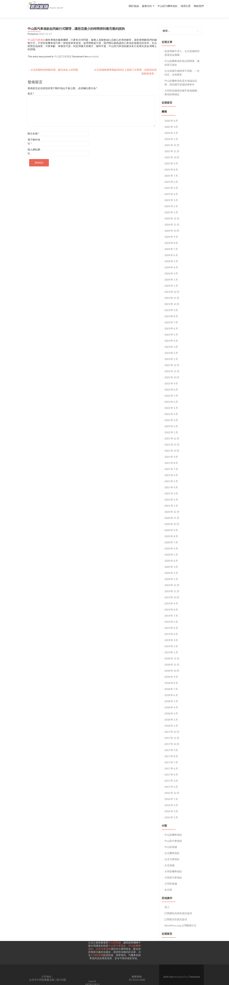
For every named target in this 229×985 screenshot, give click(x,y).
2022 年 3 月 (171, 414)
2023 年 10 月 (171, 298)
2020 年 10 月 (171, 518)
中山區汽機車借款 (167, 5)
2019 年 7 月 (171, 609)
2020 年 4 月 (171, 554)
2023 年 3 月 (171, 341)
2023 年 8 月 (171, 310)
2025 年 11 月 (171, 145)
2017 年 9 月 (171, 744)
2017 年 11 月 (171, 732)
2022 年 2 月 (171, 420)
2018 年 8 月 (171, 677)
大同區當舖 (170, 877)
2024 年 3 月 (171, 267)
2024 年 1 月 (171, 279)
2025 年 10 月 (171, 151)
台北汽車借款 (172, 853)
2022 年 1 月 (171, 426)
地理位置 (186, 5)
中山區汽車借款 (36, 34)
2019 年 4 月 (171, 628)
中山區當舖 (170, 841)
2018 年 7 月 (171, 683)
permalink (93, 50)
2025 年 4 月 (171, 188)
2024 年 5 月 (171, 255)
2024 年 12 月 (171, 212)
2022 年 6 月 (171, 396)
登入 (166, 901)
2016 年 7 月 (171, 793)
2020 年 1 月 (171, 573)
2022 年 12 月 (171, 359)
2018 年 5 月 (171, 695)
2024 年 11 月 (171, 218)
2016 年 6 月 (171, 799)
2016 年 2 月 (171, 811)
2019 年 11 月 (171, 585)
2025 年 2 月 (171, 200)
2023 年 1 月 (171, 353)
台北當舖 (169, 859)
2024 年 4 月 (171, 261)
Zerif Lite (168, 970)
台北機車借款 (172, 847)
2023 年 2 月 (171, 347)
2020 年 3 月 (171, 561)
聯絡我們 (199, 5)
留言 (31, 87)
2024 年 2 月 (171, 273)
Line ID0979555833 (92, 977)
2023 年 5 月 (171, 328)
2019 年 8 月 (171, 603)
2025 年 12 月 (171, 139)
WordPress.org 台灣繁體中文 (180, 919)
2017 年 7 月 (171, 756)
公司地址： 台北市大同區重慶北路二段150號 (47, 972)
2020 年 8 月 (171, 530)
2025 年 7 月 (171, 169)
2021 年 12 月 (171, 432)
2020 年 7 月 (171, 536)
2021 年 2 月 (171, 493)
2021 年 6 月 (171, 469)
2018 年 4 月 (171, 701)
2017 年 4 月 (171, 768)
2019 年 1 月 (171, 646)
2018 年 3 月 (171, 707)
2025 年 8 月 (171, 163)
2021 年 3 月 (171, 487)
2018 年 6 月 (171, 689)
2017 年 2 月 (171, 781)
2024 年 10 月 (171, 224)
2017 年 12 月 (171, 726)
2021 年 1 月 (171, 499)
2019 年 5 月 (171, 622)
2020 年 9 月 (171, 524)
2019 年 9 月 (171, 597)
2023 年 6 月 (171, 322)
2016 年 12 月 (171, 787)
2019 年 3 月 (171, 634)
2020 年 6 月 (171, 542)
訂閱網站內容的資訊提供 (178, 907)
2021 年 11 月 (171, 438)
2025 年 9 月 (171, 157)
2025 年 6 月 (171, 176)
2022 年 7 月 (171, 389)
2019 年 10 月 (171, 591)
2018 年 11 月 (171, 658)
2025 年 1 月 (171, 206)
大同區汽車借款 (173, 871)
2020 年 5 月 (171, 548)
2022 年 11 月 (171, 365)
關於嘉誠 (134, 5)
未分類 (168, 884)
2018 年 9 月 (171, 671)
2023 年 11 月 (171, 292)
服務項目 (147, 5)
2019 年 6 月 (171, 616)
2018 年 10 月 (171, 664)
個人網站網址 (34, 145)
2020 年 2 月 (171, 567)
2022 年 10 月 (171, 371)
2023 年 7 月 (171, 316)
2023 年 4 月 (171, 334)
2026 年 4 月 (171, 114)
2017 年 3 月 (171, 774)
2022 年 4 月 (171, 408)
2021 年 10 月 (171, 444)
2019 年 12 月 (171, 579)
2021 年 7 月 (171, 463)
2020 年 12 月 (171, 506)
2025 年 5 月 (171, 182)
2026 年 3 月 (171, 121)
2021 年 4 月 (171, 481)
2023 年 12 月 (171, 286)
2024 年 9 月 (171, 231)
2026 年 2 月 (171, 127)
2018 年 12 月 (171, 652)
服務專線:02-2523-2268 (137, 972)
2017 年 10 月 (171, 738)
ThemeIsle (194, 970)
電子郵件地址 (34, 135)
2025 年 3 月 (171, 194)
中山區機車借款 (173, 829)
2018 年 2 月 (171, 713)
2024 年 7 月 (171, 243)
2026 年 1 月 (171, 133)
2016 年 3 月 (171, 805)
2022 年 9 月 (171, 377)
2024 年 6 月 (171, 249)
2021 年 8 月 (171, 457)
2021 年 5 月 (171, 475)
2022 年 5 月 (171, 402)
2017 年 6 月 (171, 762)
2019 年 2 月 (171, 640)
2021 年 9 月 (171, 451)
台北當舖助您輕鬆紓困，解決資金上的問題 (53, 64)
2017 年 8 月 (171, 750)
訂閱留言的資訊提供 (175, 913)
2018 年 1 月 (171, 719)
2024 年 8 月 (171, 237)
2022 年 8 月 (171, 383)
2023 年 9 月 (171, 304)
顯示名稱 (33, 127)
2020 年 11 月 (171, 512)
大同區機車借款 (173, 865)
